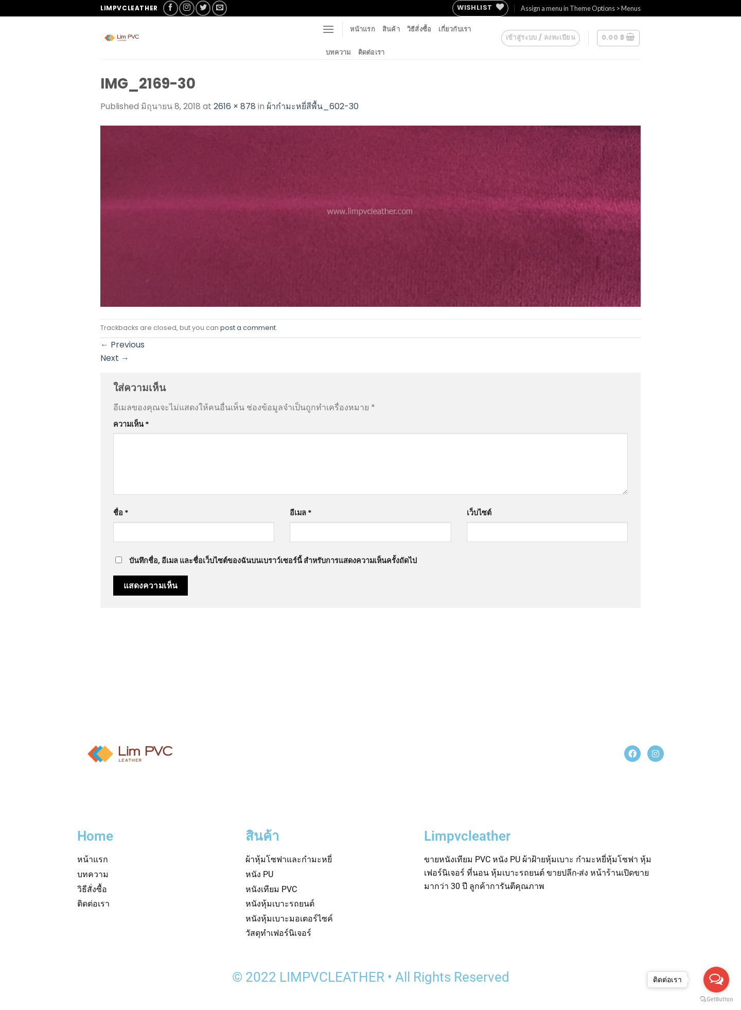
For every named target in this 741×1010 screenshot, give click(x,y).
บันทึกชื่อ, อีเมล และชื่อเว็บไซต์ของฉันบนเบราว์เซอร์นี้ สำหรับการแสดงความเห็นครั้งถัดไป (273, 560)
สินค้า (391, 29)
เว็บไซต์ (479, 513)
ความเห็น (131, 424)
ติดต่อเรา (371, 52)
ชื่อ (121, 513)
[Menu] (328, 29)
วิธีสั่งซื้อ (419, 29)
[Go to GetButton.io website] (716, 999)
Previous (122, 345)
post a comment (248, 327)
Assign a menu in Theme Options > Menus (581, 8)
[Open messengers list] (716, 979)
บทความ (338, 52)
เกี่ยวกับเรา (454, 29)
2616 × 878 (235, 106)
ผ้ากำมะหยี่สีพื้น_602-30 (313, 106)
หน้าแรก (362, 29)
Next (114, 358)
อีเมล (301, 513)
